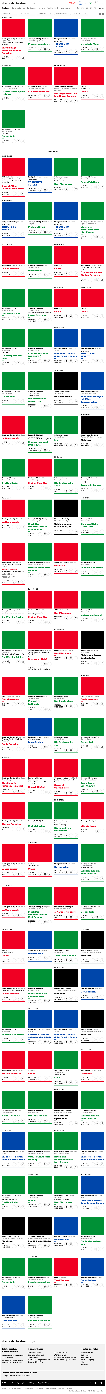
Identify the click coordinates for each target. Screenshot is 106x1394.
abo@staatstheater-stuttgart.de (65, 1357)
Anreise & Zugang (87, 1360)
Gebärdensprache (91, 8)
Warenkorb (95, 8)
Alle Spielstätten (61, 13)
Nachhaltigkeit (52, 8)
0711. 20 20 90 (8, 1358)
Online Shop (85, 1355)
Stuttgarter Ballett (82, 3)
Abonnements (86, 1357)
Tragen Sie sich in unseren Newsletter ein (17, 1376)
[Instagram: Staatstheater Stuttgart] (89, 1383)
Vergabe (69, 1389)
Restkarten (76, 51)
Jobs (82, 1362)
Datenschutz (29, 1389)
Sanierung (84, 1364)
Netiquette (39, 1389)
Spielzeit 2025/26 (87, 1353)
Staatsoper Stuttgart (72, 3)
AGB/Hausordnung (15, 1389)
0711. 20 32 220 (61, 1355)
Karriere (41, 8)
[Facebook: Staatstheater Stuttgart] (95, 1383)
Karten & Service (18, 8)
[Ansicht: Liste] (103, 14)
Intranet (61, 1389)
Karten (23, 58)
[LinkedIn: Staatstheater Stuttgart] (101, 1383)
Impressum (65, 8)
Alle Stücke (42, 13)
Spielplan (5, 8)
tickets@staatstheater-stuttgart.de (13, 1362)
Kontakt (82, 8)
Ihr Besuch (31, 8)
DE (100, 8)
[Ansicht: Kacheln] (100, 14)
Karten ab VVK (76, 361)
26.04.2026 (6, 13)
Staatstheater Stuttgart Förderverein (99, 3)
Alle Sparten (25, 13)
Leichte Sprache (87, 8)
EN (103, 8)
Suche (78, 8)
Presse (4, 1389)
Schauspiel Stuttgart (90, 3)
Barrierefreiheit (50, 1389)
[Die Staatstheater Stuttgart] (19, 3)
